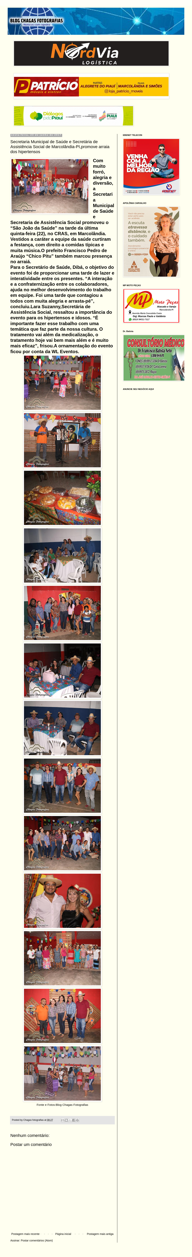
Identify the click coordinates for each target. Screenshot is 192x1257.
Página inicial (63, 1233)
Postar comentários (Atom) (37, 1240)
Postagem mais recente (25, 1233)
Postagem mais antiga (100, 1233)
